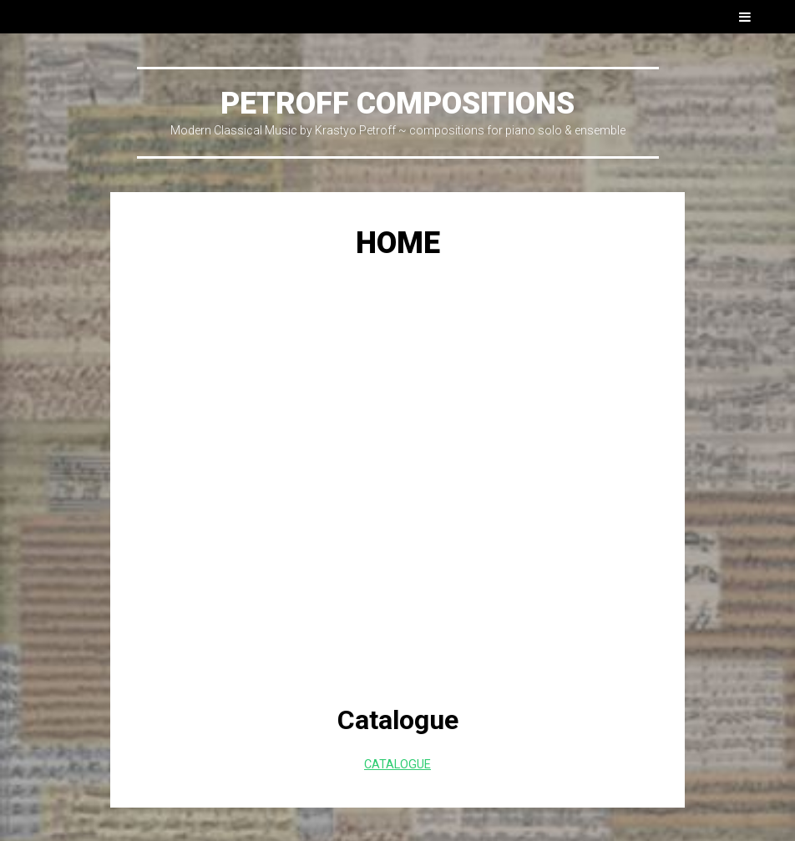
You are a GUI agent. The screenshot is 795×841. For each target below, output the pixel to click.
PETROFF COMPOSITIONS (397, 103)
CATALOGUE (397, 764)
